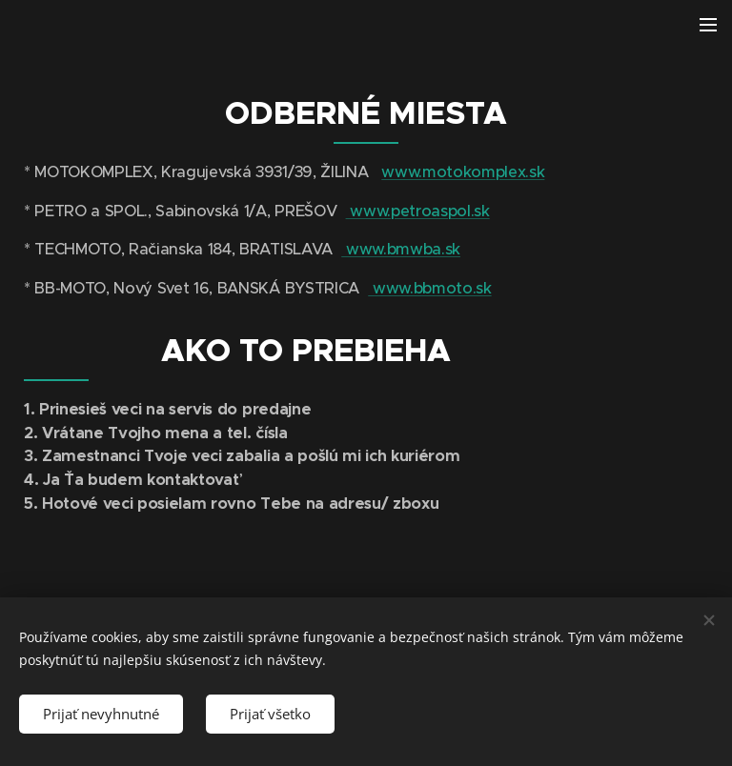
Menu (708, 25)
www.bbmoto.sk (429, 287)
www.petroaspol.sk (418, 210)
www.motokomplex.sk (462, 172)
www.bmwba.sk (400, 249)
